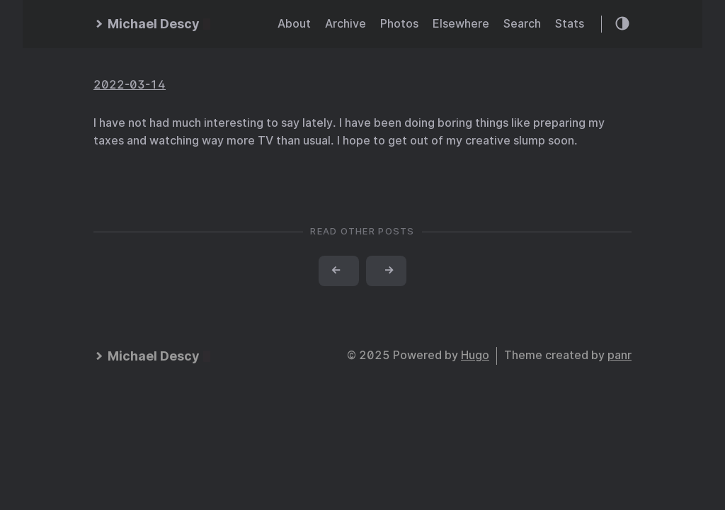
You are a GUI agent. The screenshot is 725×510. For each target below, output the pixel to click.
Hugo (475, 355)
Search (522, 23)
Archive (345, 23)
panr (619, 355)
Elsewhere (461, 23)
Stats (569, 23)
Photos (399, 23)
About (294, 23)
